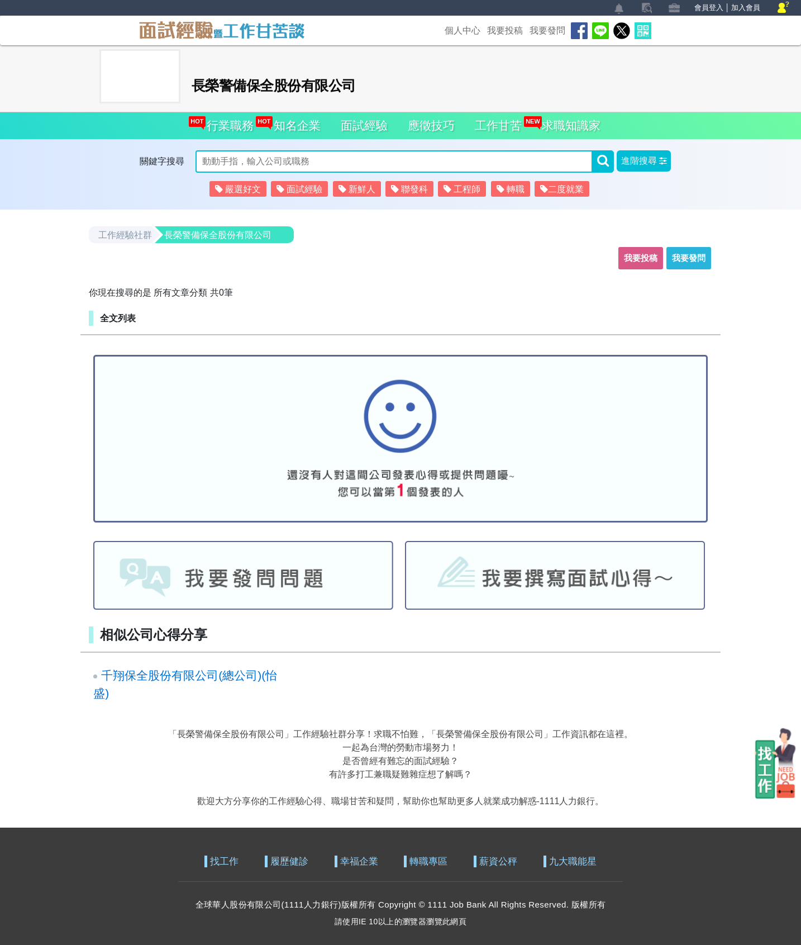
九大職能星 (573, 861)
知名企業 (294, 122)
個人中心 (462, 30)
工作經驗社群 (125, 235)
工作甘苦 (498, 125)
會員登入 (708, 7)
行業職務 (227, 122)
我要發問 (547, 30)
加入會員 (745, 7)
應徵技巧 (431, 125)
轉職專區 (428, 861)
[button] (644, 161)
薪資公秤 (498, 861)
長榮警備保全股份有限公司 (217, 235)
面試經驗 (364, 125)
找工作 (224, 861)
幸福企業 (359, 861)
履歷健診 (289, 861)
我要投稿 (505, 30)
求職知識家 (568, 122)
